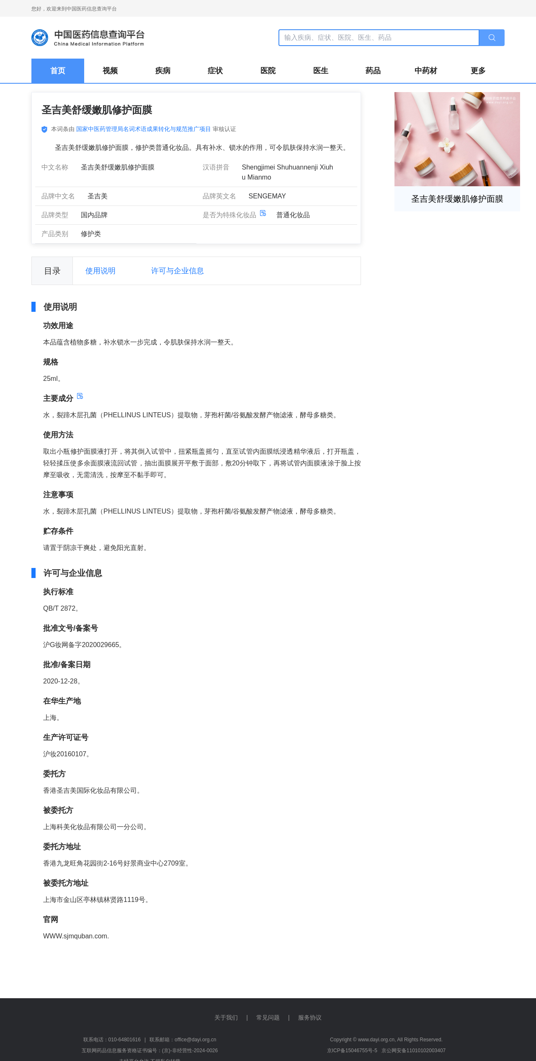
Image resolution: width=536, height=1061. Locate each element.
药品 (373, 71)
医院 (268, 71)
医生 (320, 71)
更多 (478, 71)
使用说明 (100, 271)
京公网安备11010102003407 (413, 1050)
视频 (110, 71)
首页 (57, 71)
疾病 (162, 71)
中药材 (426, 71)
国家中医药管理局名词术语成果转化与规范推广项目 (143, 129)
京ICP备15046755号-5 (352, 1050)
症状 (215, 71)
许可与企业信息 (177, 271)
